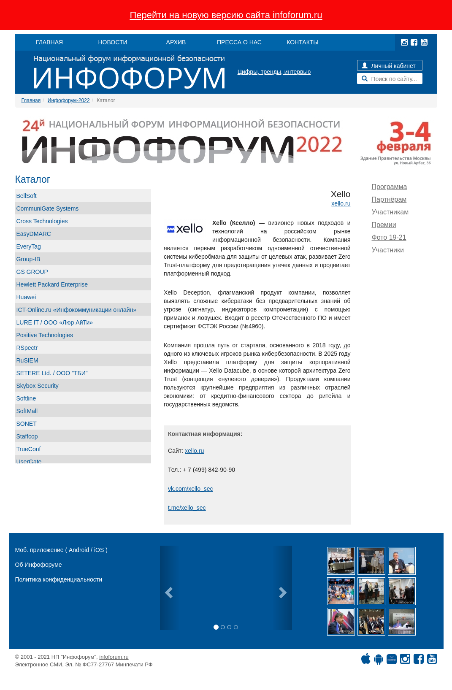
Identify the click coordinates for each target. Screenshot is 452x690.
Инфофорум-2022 (69, 100)
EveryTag (28, 246)
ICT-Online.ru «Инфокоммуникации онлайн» (76, 309)
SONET (26, 423)
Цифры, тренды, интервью (274, 71)
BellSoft (26, 195)
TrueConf (28, 449)
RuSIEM (27, 360)
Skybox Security (37, 385)
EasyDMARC (33, 233)
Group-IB (28, 259)
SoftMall (27, 411)
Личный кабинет (389, 65)
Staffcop (27, 436)
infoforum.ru (113, 657)
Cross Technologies (42, 221)
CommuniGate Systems (47, 208)
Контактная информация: (205, 433)
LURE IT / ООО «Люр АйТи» (54, 322)
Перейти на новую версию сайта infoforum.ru (226, 15)
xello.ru (340, 203)
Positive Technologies (44, 335)
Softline (26, 398)
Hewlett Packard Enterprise (52, 284)
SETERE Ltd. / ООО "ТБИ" (52, 373)
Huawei (26, 297)
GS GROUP (32, 271)
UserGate (29, 461)
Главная (31, 100)
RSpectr (27, 347)
